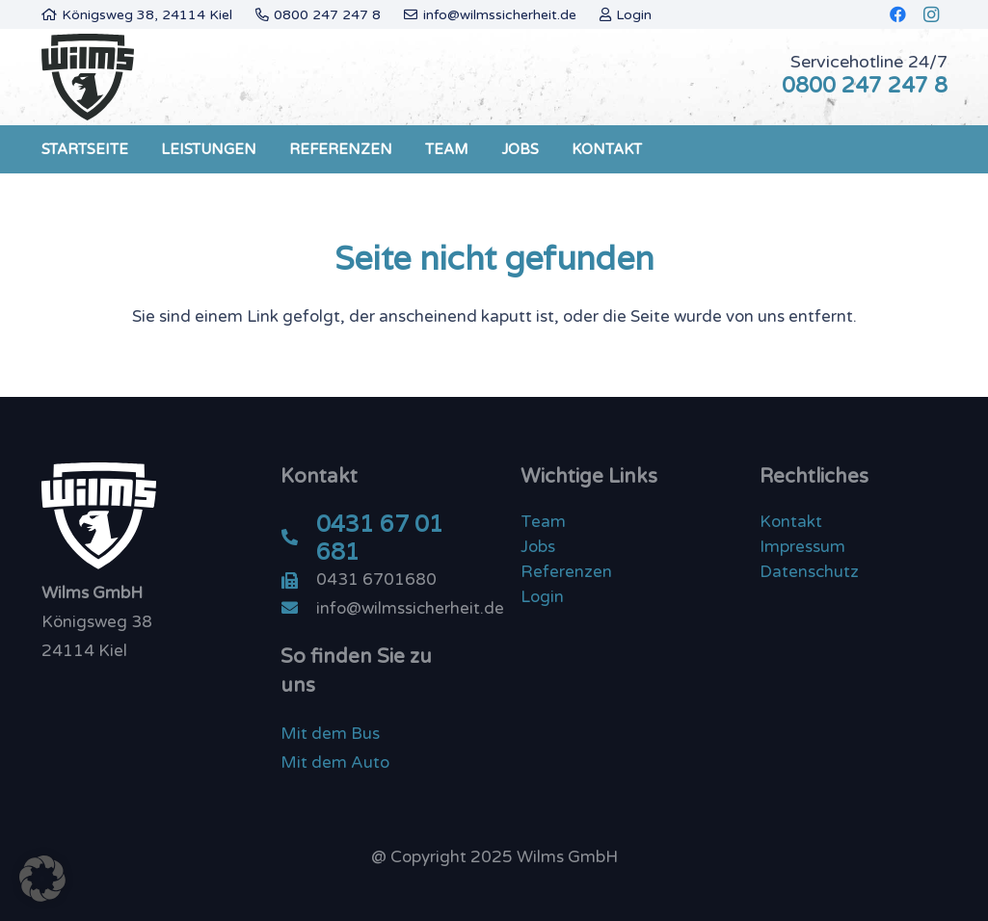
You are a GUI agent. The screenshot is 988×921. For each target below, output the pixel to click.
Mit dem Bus (330, 734)
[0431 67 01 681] (298, 538)
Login (542, 597)
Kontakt (791, 522)
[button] (42, 878)
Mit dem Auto (334, 762)
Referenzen (566, 572)
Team (543, 522)
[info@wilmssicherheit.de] (298, 608)
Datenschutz (809, 572)
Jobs (538, 547)
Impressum (802, 547)
